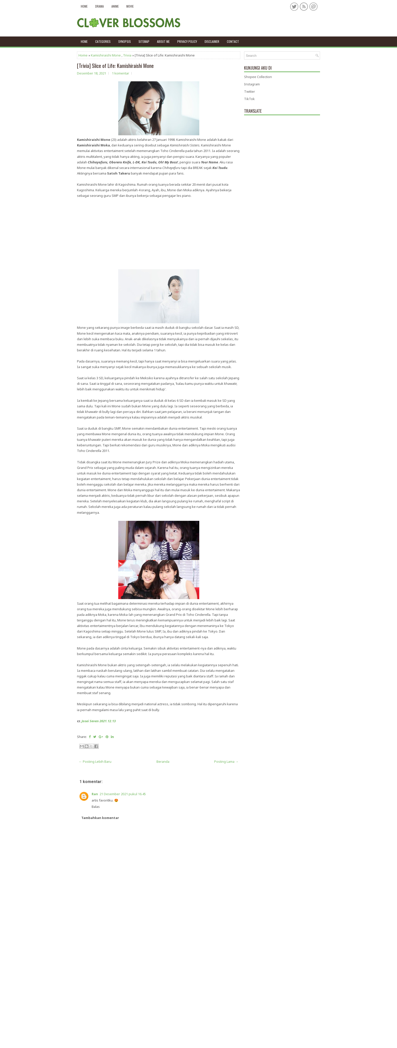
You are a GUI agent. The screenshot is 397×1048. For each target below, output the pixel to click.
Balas (96, 806)
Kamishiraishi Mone (106, 55)
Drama (99, 6)
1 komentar (120, 73)
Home (84, 6)
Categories (103, 41)
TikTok (249, 99)
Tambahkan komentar (100, 817)
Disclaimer (212, 41)
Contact (233, 41)
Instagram (252, 84)
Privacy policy (187, 41)
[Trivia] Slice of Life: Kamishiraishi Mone (115, 65)
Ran (95, 794)
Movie (130, 6)
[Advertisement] (158, 233)
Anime (115, 6)
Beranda (162, 761)
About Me (163, 41)
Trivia (127, 55)
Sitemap (143, 41)
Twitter (249, 91)
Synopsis (124, 41)
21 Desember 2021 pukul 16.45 (123, 794)
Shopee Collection (258, 76)
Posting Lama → (226, 761)
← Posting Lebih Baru (95, 761)
